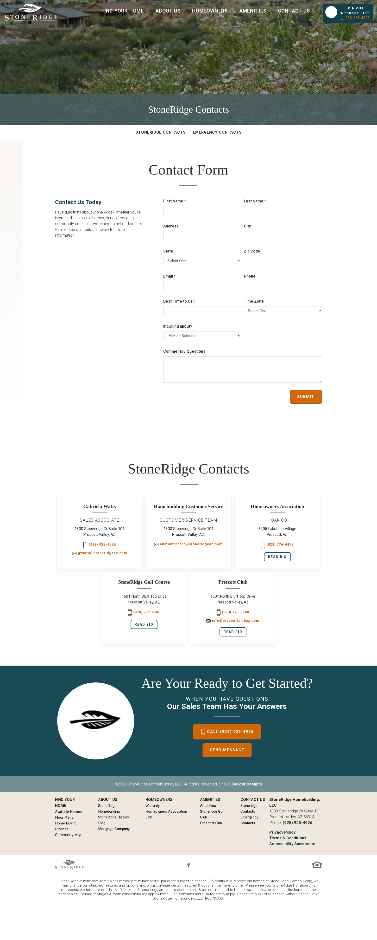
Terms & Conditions (287, 838)
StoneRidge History (113, 817)
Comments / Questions (184, 351)
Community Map (68, 835)
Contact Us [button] (294, 11)
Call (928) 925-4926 (230, 732)
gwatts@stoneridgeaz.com (99, 553)
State (168, 251)
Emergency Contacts (217, 132)
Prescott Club (211, 823)
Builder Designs (247, 784)
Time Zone (254, 301)
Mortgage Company (114, 829)
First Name (174, 201)
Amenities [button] (252, 11)
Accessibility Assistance (292, 843)
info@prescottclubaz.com (232, 620)
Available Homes (68, 812)
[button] (348, 13)
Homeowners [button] (210, 11)
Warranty (152, 806)
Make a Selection (182, 335)
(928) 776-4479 (277, 545)
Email (169, 276)
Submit (305, 396)
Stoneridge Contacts (161, 132)
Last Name (255, 201)
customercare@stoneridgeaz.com (188, 544)
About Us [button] (168, 11)
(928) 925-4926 (99, 545)
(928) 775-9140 (233, 612)
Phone (250, 276)
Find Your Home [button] (122, 11)
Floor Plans (64, 817)
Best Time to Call (179, 301)
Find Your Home (65, 802)
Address (171, 226)
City (247, 226)
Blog (101, 823)
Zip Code (252, 251)
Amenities (208, 806)
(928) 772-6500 (144, 612)
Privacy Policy (282, 832)
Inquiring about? (177, 326)
